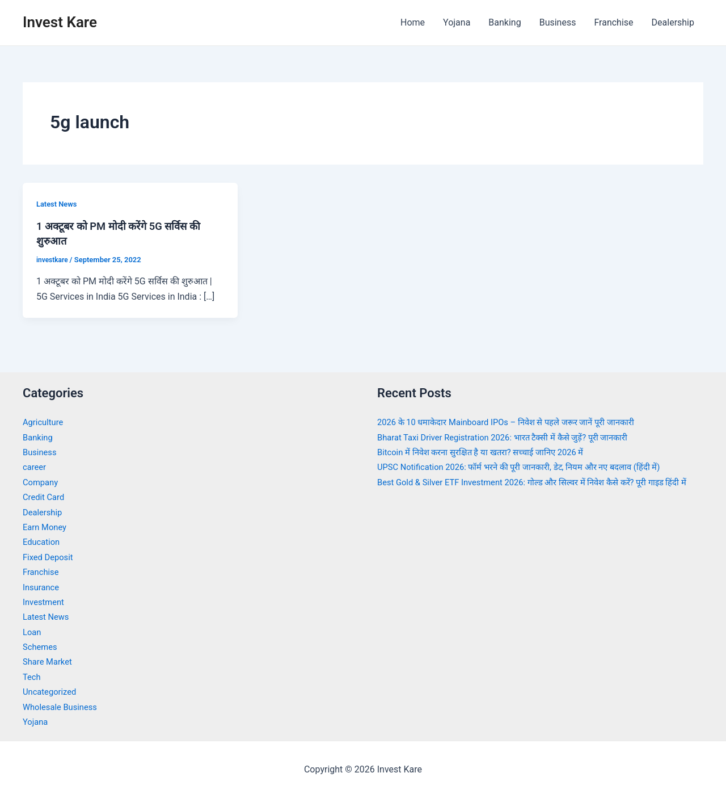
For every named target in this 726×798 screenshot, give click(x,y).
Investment (45, 602)
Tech (32, 676)
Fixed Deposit (50, 557)
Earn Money (46, 527)
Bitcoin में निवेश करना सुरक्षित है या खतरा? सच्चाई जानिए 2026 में (489, 452)
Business (557, 22)
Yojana (456, 22)
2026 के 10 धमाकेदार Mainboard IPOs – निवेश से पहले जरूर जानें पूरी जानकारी (517, 422)
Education (43, 541)
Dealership (673, 22)
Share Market (50, 661)
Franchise (613, 22)
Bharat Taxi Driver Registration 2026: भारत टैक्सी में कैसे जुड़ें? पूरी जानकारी (514, 437)
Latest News (58, 203)
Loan (33, 632)
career (35, 466)
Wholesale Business (63, 707)
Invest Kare (60, 22)
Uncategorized (52, 691)
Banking (504, 22)
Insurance (42, 587)
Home (412, 22)
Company (42, 482)
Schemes (41, 646)
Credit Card (45, 497)
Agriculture (45, 422)
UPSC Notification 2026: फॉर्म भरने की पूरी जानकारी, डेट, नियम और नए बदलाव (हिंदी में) (531, 466)
